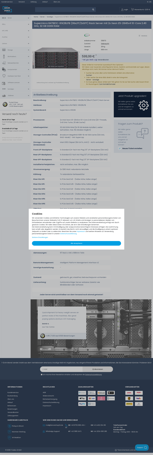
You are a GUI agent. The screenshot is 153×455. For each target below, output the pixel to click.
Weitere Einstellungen (40, 237)
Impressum (81, 231)
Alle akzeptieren (76, 243)
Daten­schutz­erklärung (68, 233)
